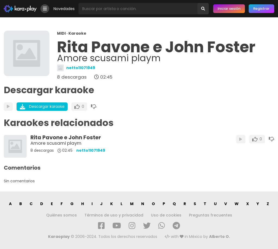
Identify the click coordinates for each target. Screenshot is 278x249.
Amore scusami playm (55, 143)
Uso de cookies (166, 215)
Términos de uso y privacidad (113, 215)
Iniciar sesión (229, 8)
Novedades (64, 9)
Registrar (261, 8)
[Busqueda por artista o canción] (137, 8)
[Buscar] (203, 8)
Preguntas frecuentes (210, 215)
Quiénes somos (61, 215)
